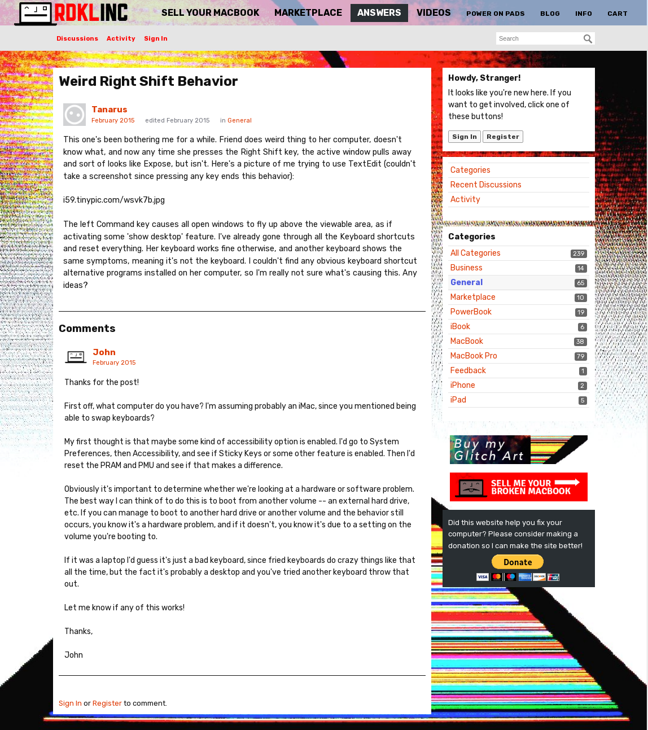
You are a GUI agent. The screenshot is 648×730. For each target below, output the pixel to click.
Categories (470, 170)
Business (466, 268)
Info (583, 14)
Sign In (156, 38)
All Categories (475, 253)
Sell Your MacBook (210, 12)
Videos (434, 12)
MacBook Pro (473, 356)
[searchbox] (545, 38)
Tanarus (109, 109)
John (104, 352)
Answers (379, 12)
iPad (458, 400)
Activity (121, 38)
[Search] (588, 38)
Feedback (468, 370)
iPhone (462, 385)
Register (503, 137)
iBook (460, 326)
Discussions (77, 38)
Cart (617, 14)
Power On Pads (495, 14)
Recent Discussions (486, 185)
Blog (550, 14)
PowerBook (471, 312)
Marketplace (308, 12)
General (466, 282)
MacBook (466, 341)
